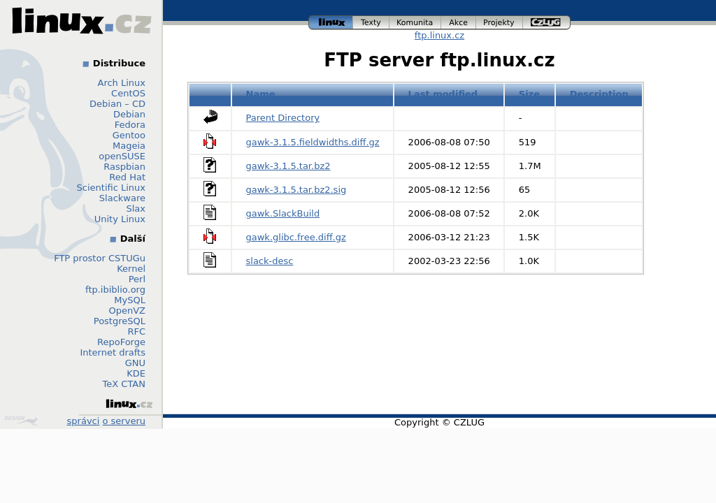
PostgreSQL (119, 321)
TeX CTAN (124, 384)
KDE (136, 373)
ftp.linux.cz (439, 35)
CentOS (128, 93)
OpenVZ (126, 310)
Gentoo (129, 135)
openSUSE (122, 156)
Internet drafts (112, 352)
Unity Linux (119, 219)
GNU (135, 363)
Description (599, 94)
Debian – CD (117, 104)
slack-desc (270, 261)
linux (330, 22)
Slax (135, 208)
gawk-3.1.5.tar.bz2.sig (296, 189)
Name (260, 94)
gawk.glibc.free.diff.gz (296, 237)
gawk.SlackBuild (283, 213)
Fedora (130, 124)
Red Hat (127, 177)
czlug (547, 22)
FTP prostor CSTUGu (99, 258)
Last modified (443, 94)
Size (529, 94)
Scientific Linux (111, 187)
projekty (499, 22)
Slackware (122, 198)
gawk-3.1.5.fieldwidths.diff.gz (313, 142)
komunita (415, 22)
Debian (129, 114)
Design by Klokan (20, 420)
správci (83, 421)
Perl (137, 279)
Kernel (131, 268)
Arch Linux (122, 83)
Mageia (129, 145)
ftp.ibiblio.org (115, 289)
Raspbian (124, 166)
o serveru (124, 421)
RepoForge (121, 342)
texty (371, 22)
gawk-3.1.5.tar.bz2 (288, 166)
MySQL (129, 300)
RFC (136, 331)
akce (458, 22)
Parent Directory (283, 117)
